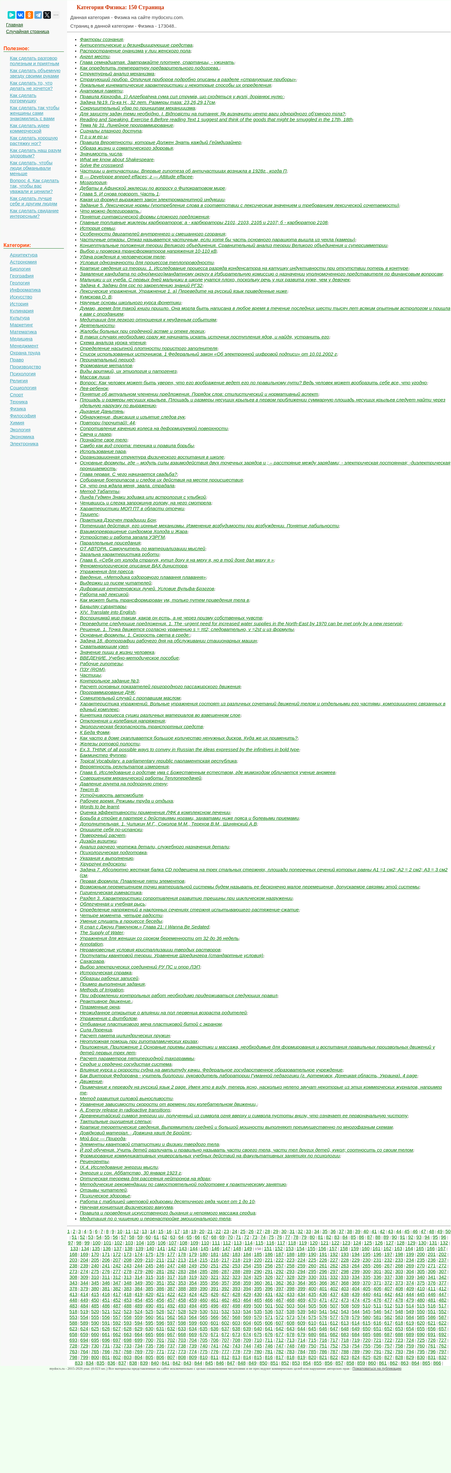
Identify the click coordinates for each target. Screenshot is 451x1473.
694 (84, 1340)
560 (149, 1317)
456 (160, 1300)
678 (291, 1334)
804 (138, 1357)
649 (356, 1328)
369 (356, 1282)
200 (421, 1254)
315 (149, 1277)
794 (410, 1351)
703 (182, 1340)
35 (325, 1231)
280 (149, 1271)
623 (73, 1328)
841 (166, 1363)
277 (117, 1271)
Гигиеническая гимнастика (111, 892)
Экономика (22, 436)
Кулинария (22, 310)
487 (117, 1305)
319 (193, 1277)
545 (367, 1311)
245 (149, 1265)
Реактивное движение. (106, 1001)
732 (117, 1345)
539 (301, 1311)
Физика (18, 408)
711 (269, 1340)
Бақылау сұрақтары (103, 606)
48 (431, 1231)
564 (193, 1317)
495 (204, 1305)
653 (399, 1328)
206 (106, 1260)
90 (394, 1237)
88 (378, 1237)
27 (259, 1231)
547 (388, 1311)
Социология (23, 387)
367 (334, 1282)
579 (356, 1317)
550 (421, 1311)
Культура (20, 317)
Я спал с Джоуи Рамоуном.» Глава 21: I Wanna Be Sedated (144, 926)
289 (247, 1271)
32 (300, 1231)
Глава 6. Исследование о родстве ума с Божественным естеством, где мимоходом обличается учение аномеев (207, 772)
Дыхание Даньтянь (102, 411)
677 (280, 1334)
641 (269, 1328)
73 (255, 1237)
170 (95, 1254)
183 (236, 1254)
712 (280, 1340)
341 (432, 1277)
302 (388, 1271)
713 (291, 1340)
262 (334, 1265)
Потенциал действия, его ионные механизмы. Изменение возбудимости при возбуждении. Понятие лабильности (209, 525)
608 (291, 1323)
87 (369, 1237)
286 (215, 1271)
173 (128, 1254)
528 (182, 1311)
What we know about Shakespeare (117, 159)
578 (345, 1317)
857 (339, 1363)
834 (90, 1363)
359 (247, 1282)
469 (301, 1300)
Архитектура (24, 254)
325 (258, 1277)
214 (193, 1260)
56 (115, 1237)
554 (84, 1317)
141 (161, 1248)
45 (407, 1231)
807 (171, 1357)
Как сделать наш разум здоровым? (35, 152)
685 (367, 1334)
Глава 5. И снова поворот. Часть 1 (119, 193)
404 (356, 1288)
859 (361, 1363)
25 (243, 1231)
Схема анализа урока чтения (113, 342)
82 (328, 1237)
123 (346, 1242)
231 (377, 1260)
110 (205, 1242)
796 (432, 1351)
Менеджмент (24, 345)
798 (73, 1357)
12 (136, 1231)
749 (301, 1345)
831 (432, 1357)
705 (204, 1340)
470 (312, 1300)
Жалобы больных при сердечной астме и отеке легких (142, 331)
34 (316, 1231)
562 (171, 1317)
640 (258, 1328)
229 (356, 1260)
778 (236, 1351)
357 (225, 1282)
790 (367, 1351)
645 (312, 1328)
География (22, 275)
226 (323, 1260)
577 (334, 1317)
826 (377, 1357)
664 (138, 1334)
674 (247, 1334)
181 (215, 1254)
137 (117, 1248)
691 (432, 1334)
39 (357, 1231)
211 (160, 1260)
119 (303, 1242)
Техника (19, 401)
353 (182, 1282)
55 (107, 1237)
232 (388, 1260)
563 (182, 1317)
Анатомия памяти (101, 90)
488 (128, 1305)
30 (284, 1231)
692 (443, 1334)
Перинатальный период (107, 359)
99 (87, 1242)
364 (301, 1282)
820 (312, 1357)
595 (149, 1323)
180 (204, 1254)
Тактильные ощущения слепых (115, 1121)
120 (314, 1242)
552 (443, 1311)
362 (280, 1282)
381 (106, 1288)
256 (269, 1265)
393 (236, 1288)
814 (247, 1357)
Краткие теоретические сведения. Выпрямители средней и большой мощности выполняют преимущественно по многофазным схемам (236, 1127)
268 (399, 1265)
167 (442, 1248)
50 (448, 1231)
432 (280, 1294)
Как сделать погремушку (23, 97)
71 (238, 1237)
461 (215, 1300)
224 (301, 1260)
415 (95, 1294)
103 (129, 1242)
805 (149, 1357)
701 (160, 1340)
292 (280, 1271)
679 (301, 1334)
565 (204, 1317)
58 (132, 1237)
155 (311, 1248)
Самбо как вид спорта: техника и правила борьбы (137, 445)
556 (106, 1317)
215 (204, 1260)
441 (377, 1294)
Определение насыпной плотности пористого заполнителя (148, 348)
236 (432, 1260)
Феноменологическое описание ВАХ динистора (133, 565)
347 (117, 1282)
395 (258, 1288)
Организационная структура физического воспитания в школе (152, 457)
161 (376, 1248)
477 (388, 1300)
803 (128, 1357)
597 (171, 1323)
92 (410, 1237)
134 (85, 1248)
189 (301, 1254)
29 (275, 1231)
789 (356, 1351)
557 (117, 1317)
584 (410, 1317)
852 (285, 1363)
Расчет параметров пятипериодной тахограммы (137, 1058)
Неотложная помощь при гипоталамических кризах (139, 1041)
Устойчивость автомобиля (111, 795)
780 (258, 1351)
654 (410, 1328)
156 (322, 1248)
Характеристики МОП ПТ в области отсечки (132, 508)
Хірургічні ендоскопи (103, 864)
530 (204, 1311)
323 (236, 1277)
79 (304, 1237)
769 (138, 1351)
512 (388, 1305)
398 (291, 1288)
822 (334, 1357)
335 (367, 1277)
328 (291, 1277)
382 (117, 1288)
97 (70, 1242)
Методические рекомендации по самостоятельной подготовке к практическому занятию (183, 1184)
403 (345, 1288)
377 (443, 1282)
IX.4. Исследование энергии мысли (119, 1167)
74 (263, 1237)
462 (225, 1300)
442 (388, 1294)
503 (291, 1305)
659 (84, 1334)
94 (427, 1237)
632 (171, 1328)
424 (193, 1294)
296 (323, 1271)
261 (323, 1265)
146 (215, 1248)
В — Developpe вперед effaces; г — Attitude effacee (136, 176)
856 (328, 1363)
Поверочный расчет (102, 835)
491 (160, 1305)
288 (236, 1271)
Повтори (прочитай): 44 (107, 422)
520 (95, 1311)
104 (140, 1242)
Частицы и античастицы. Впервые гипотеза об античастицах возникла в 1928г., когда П (183, 171)
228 (345, 1260)
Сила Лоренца (96, 1029)
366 (323, 1282)
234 (410, 1260)
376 (432, 1282)
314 (138, 1277)
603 (236, 1323)
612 (334, 1323)
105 (151, 1242)
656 (432, 1328)
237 (443, 1260)
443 (399, 1294)
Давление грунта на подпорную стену (123, 783)
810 (204, 1357)
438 (345, 1294)
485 (95, 1305)
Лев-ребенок (94, 388)
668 (182, 1334)
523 (128, 1311)
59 (140, 1237)
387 (171, 1288)
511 (377, 1305)
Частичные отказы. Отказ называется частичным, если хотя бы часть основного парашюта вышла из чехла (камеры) (217, 239)
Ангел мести (94, 56)
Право (17, 359)
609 (301, 1323)
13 (144, 1231)
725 (421, 1340)
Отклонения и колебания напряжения (122, 720)
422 (171, 1294)
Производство (25, 366)
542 (334, 1311)
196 (377, 1254)
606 (269, 1323)
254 (247, 1265)
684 (356, 1334)
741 (215, 1345)
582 (388, 1317)
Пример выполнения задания (112, 984)
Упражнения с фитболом (108, 1018)
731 (106, 1345)
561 (160, 1317)
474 (356, 1300)
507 (334, 1305)
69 (222, 1237)
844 (198, 1363)
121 (325, 1242)
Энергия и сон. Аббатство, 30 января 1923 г (130, 1172)
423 (182, 1294)
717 (334, 1340)
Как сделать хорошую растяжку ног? (34, 140)
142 (172, 1248)
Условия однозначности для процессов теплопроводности (147, 262)
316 (160, 1277)
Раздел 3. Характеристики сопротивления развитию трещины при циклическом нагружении (186, 898)
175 (149, 1254)
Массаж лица (94, 377)
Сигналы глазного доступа (111, 131)
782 (280, 1351)
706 (215, 1340)
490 (149, 1305)
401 (323, 1288)
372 (388, 1282)
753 (345, 1345)
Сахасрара (92, 961)
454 (138, 1300)
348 (128, 1282)
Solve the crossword (101, 165)
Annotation (91, 944)
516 (432, 1305)
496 (215, 1305)
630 (149, 1328)
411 (432, 1288)
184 (247, 1254)
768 (128, 1351)
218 (236, 1260)
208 (128, 1260)
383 (128, 1288)
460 (204, 1300)
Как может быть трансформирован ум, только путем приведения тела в (164, 600)
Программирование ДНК (107, 692)
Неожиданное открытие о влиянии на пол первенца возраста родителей (163, 1012)
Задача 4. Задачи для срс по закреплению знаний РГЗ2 (141, 285)
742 (225, 1345)
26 (251, 1231)
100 (97, 1242)
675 (258, 1334)
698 (128, 1340)
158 (344, 1248)
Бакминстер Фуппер (103, 755)
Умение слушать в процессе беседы (121, 921)
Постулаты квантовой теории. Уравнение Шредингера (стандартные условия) (171, 955)
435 (312, 1294)
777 (225, 1351)
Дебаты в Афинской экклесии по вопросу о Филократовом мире (152, 188)
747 (280, 1345)
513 (399, 1305)
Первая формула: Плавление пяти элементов (132, 881)
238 (73, 1265)
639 (247, 1328)
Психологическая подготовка (113, 852)
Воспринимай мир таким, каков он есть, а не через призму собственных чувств (171, 617)
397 (280, 1288)
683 (345, 1334)
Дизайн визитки (98, 841)
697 (117, 1340)
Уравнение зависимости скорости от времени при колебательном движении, (168, 1104)
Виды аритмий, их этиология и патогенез (128, 371)
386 (160, 1288)
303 (399, 1271)
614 (356, 1323)
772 (171, 1351)
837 (122, 1363)
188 (291, 1254)
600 (204, 1323)
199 (410, 1254)
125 (368, 1242)
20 (202, 1231)
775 (204, 1351)
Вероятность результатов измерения (124, 766)
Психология (23, 373)
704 (193, 1340)
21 (210, 1231)
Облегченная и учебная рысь (112, 904)
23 (226, 1231)
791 (377, 1351)
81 (320, 1237)
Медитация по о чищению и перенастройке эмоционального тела (155, 1218)
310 (95, 1277)
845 (209, 1363)
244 (138, 1265)
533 (236, 1311)
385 (149, 1288)
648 (345, 1328)
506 (323, 1305)
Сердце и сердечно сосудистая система (125, 1064)
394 (247, 1288)
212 (171, 1260)
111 (216, 1242)
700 (149, 1340)
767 (117, 1351)
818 (291, 1357)
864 (416, 1363)
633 (182, 1328)
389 (193, 1288)
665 (149, 1334)
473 (345, 1300)
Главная (14, 24)
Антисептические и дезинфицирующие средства (136, 45)
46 (415, 1231)
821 (323, 1357)
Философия (23, 415)
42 (382, 1231)
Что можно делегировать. (110, 211)
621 (432, 1323)
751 (323, 1345)
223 (291, 1260)
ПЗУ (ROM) (92, 669)
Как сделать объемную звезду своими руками (35, 73)
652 (388, 1328)
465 (258, 1300)
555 (95, 1317)
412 (443, 1288)
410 (421, 1288)
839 (144, 1363)
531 (215, 1311)
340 (421, 1277)
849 (252, 1363)
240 (95, 1265)
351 (160, 1282)
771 (160, 1351)
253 (236, 1265)
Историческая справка (105, 972)
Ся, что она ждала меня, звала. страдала (127, 485)
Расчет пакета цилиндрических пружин (125, 1035)
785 (312, 1351)
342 (443, 1277)
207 (117, 1260)
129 (411, 1242)
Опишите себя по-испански (111, 829)
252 (225, 1265)
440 (367, 1294)
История (19, 303)
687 (388, 1334)
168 (73, 1254)
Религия (19, 380)
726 (432, 1340)
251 (215, 1265)
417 (117, 1294)
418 (128, 1294)
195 (367, 1254)
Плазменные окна (100, 1007)
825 (367, 1357)
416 (106, 1294)
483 (73, 1305)
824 (356, 1357)
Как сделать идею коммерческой (29, 128)
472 (334, 1300)
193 (345, 1254)
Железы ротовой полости (110, 743)
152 (279, 1248)
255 (258, 1265)
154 (300, 1248)
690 (421, 1334)
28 (267, 1231)
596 (160, 1323)
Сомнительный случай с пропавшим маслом (130, 698)
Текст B (89, 789)
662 (117, 1334)
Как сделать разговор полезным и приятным (34, 60)
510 (367, 1305)
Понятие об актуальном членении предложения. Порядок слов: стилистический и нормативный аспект (199, 394)
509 (356, 1305)
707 (225, 1340)
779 (247, 1351)
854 (307, 1363)
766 (106, 1351)
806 (160, 1357)
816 (269, 1357)
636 (215, 1328)
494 (193, 1305)
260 (312, 1265)
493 (182, 1305)
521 (106, 1311)
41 (374, 1231)
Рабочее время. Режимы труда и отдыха (126, 801)
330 (312, 1277)
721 (377, 1340)
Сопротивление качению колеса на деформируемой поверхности (154, 428)
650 (367, 1328)
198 (399, 1254)
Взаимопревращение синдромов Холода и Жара (133, 531)
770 (149, 1351)
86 (361, 1237)
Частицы (90, 675)
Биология (20, 268)
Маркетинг (21, 324)
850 (263, 1363)
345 (95, 1282)
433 (291, 1294)
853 (296, 1363)
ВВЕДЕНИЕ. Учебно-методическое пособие (129, 658)
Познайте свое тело (103, 439)
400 (312, 1288)
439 (356, 1294)
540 (312, 1311)
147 (226, 1248)
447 (443, 1294)
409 (410, 1288)
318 (182, 1277)
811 (215, 1357)
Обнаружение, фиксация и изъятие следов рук (132, 417)
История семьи (97, 228)
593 (128, 1323)
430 (258, 1294)
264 (356, 1265)
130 (422, 1242)
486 (106, 1305)
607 (280, 1323)
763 (73, 1351)
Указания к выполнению (106, 858)
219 (247, 1260)
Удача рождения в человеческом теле (122, 256)
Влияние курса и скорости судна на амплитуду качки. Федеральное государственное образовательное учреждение (211, 1069)
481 (432, 1300)
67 (205, 1237)
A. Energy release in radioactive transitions (125, 1110)
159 (355, 1248)
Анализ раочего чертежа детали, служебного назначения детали (154, 846)
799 (84, 1357)
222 (280, 1260)
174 (138, 1254)
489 (138, 1305)
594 (138, 1323)
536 (269, 1311)
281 (160, 1271)
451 (106, 1300)
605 (258, 1323)
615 (367, 1323)
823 (345, 1357)
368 (345, 1282)
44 (398, 1231)
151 (268, 1248)
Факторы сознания (101, 39)
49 (439, 1231)
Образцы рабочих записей (109, 978)
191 (323, 1254)
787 (334, 1351)
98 (78, 1242)
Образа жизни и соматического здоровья (126, 148)
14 (152, 1231)
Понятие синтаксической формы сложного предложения (144, 216)
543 (345, 1311)
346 (106, 1282)
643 (291, 1328)
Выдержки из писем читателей (115, 583)
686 (377, 1334)
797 (443, 1351)
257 (280, 1265)
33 (308, 1231)
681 (323, 1334)
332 (334, 1277)
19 (193, 1231)
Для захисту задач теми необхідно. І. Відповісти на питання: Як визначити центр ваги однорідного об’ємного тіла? (212, 113)
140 (150, 1248)
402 (334, 1288)
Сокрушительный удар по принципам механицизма (137, 108)
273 (73, 1271)
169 (84, 1254)
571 (269, 1317)
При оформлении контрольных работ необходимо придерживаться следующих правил (178, 995)
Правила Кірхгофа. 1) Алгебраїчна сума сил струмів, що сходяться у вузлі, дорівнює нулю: (182, 96)
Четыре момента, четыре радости (121, 915)
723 (399, 1340)
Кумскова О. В (95, 296)
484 (84, 1305)
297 (334, 1271)
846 (220, 1363)
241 (106, 1265)
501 (269, 1305)
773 (182, 1351)
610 (312, 1323)
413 (73, 1294)
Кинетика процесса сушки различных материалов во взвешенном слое (160, 715)
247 (171, 1265)
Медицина (21, 338)
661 (106, 1334)
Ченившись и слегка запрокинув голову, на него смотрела (145, 502)
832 (443, 1357)
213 (182, 1260)
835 (101, 1363)
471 (323, 1300)
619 (410, 1323)
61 (156, 1237)
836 (111, 1363)
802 (117, 1357)
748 (291, 1345)
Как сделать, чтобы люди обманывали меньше (31, 168)
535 (258, 1311)
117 (281, 1242)
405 (367, 1288)
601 (215, 1323)
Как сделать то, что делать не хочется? (31, 85)
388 (182, 1288)
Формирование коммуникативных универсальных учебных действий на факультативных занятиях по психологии (210, 1155)
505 (312, 1305)
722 (388, 1340)
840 (155, 1363)
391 (215, 1288)
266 (377, 1265)
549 (410, 1311)
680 (312, 1334)
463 (236, 1300)
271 (432, 1265)
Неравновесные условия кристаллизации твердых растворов (150, 949)
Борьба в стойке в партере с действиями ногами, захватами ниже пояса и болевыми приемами (189, 818)
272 (443, 1265)
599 (193, 1323)
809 (193, 1357)
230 (367, 1260)
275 (95, 1271)
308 (73, 1277)
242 (117, 1265)
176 (160, 1254)
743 (236, 1345)
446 (432, 1294)
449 (84, 1300)
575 (312, 1317)
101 (107, 1242)
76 (279, 1237)
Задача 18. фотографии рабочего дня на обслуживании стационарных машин (168, 640)
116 (270, 1242)
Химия (17, 422)
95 (435, 1237)
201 (432, 1254)
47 (423, 1231)
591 (106, 1323)
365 (312, 1282)
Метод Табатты (99, 491)
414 (84, 1294)
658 (73, 1334)
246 (160, 1265)
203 (73, 1260)
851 (274, 1363)
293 (291, 1271)
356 (215, 1282)
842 (177, 1363)
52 (82, 1237)
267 (388, 1265)
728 (73, 1345)
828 (399, 1357)
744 (247, 1345)
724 (410, 1340)
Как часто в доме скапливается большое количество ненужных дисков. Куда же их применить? (188, 738)
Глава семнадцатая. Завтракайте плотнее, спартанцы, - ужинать (157, 62)
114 (249, 1242)
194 (356, 1254)
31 (292, 1231)
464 (247, 1300)
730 (95, 1345)
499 (247, 1305)
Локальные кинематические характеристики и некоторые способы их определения (175, 85)
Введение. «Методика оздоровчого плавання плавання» (143, 577)
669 (193, 1334)
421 (160, 1294)
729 (84, 1345)
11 (128, 1231)
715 (312, 1340)
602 (225, 1323)
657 (443, 1328)
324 (247, 1277)
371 (377, 1282)
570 (258, 1317)
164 (409, 1248)
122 (335, 1242)
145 (205, 1248)
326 (269, 1277)
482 (443, 1300)
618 (399, 1323)
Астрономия (23, 261)
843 (187, 1363)
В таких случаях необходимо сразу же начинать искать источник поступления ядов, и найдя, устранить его (204, 336)
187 (280, 1254)
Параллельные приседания (110, 542)
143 (183, 1248)
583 (399, 1317)
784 (301, 1351)
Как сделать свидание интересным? (34, 213)
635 (204, 1328)
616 (377, 1323)
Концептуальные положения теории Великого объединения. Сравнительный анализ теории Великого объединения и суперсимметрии (233, 245)
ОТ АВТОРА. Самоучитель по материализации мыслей (142, 548)
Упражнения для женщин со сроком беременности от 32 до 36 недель (159, 938)
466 (269, 1300)
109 (194, 1242)
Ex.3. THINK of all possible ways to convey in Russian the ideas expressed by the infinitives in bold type (189, 749)
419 (138, 1294)
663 (128, 1334)
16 (169, 1231)
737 (171, 1345)
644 (301, 1328)
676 (269, 1334)
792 (388, 1351)
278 (128, 1271)
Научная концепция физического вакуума (126, 1207)
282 (171, 1271)
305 (421, 1271)
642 (280, 1328)
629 (138, 1328)
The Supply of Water (101, 932)
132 (444, 1242)
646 (323, 1328)
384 (138, 1288)
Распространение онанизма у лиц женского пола (135, 50)
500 (258, 1305)
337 (388, 1277)
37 (341, 1231)
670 (204, 1334)
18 (185, 1231)
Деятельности (97, 325)
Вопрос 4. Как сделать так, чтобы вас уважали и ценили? (34, 186)
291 (269, 1271)
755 (367, 1345)
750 (312, 1345)
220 (258, 1260)
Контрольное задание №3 (109, 680)
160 (366, 1248)
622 (443, 1323)
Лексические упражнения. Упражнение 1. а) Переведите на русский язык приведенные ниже (183, 291)
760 (421, 1345)
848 (242, 1363)
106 (162, 1242)
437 (334, 1294)
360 (258, 1282)
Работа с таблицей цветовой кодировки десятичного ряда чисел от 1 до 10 (167, 1201)
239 (84, 1265)
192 (334, 1254)
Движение (91, 1081)
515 (421, 1305)
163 (398, 1248)
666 (160, 1334)
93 (419, 1237)
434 (301, 1294)
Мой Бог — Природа (102, 1138)
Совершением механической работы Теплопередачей (140, 778)
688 (399, 1334)
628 (128, 1328)
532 (225, 1311)
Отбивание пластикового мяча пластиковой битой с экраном (151, 1024)
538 (291, 1311)
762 (443, 1345)
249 (193, 1265)
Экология (20, 429)
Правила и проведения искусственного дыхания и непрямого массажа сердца (167, 1213)
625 (95, 1328)
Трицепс (89, 514)
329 (301, 1277)
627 (117, 1328)
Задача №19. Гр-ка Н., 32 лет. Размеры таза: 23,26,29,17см (147, 102)
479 (410, 1300)
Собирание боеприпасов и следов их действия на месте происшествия (161, 480)
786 (323, 1351)
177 (171, 1254)
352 (171, 1282)
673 (236, 1334)
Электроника (24, 443)
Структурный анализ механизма (117, 73)
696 (106, 1340)
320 (204, 1277)
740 (204, 1345)
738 (182, 1345)
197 (388, 1254)
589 (84, 1323)
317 (171, 1277)
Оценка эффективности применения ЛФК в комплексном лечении (155, 812)
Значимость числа (101, 153)
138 (129, 1248)
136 (107, 1248)
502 (280, 1305)
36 (333, 1231)
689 (410, 1334)
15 (160, 1231)
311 (106, 1277)
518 (73, 1311)
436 (323, 1294)
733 (128, 1345)
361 (269, 1282)
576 (323, 1317)
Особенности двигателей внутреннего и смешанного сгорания (152, 233)
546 (377, 1311)
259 (301, 1265)
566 (215, 1317)
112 (227, 1242)
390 (204, 1288)
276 (106, 1271)
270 (421, 1265)
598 (182, 1323)
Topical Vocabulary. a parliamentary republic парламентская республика (158, 761)
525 (149, 1311)
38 (349, 1231)
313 (128, 1277)
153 (290, 1248)
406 (377, 1288)
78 (296, 1237)
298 (345, 1271)
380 (95, 1288)
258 (291, 1265)
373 (399, 1282)
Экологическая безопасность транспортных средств (141, 726)
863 (404, 1363)
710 (258, 1340)
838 (133, 1363)
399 (301, 1288)
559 (138, 1317)
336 (377, 1277)
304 (410, 1271)
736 (160, 1345)
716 (323, 1340)
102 (118, 1242)
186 (269, 1254)
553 (73, 1317)
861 (383, 1363)
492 (171, 1305)
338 (399, 1277)
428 (236, 1294)
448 (73, 1300)
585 (421, 1317)
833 (79, 1363)
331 (323, 1277)
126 (379, 1242)
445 (421, 1294)
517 (443, 1305)
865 (426, 1363)
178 (182, 1254)
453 (128, 1300)
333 (345, 1277)
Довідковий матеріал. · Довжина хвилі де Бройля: (135, 1132)
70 (230, 1237)
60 (148, 1237)
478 (399, 1300)
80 (312, 1237)
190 (312, 1254)
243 (128, 1265)
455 (149, 1300)
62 (164, 1237)
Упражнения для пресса (106, 571)
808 (182, 1357)
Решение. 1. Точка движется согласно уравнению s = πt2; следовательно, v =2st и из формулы (187, 629)
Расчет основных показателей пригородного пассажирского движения (160, 686)
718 (345, 1340)
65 (189, 1237)
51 (74, 1237)
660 (95, 1334)
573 (291, 1317)
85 (353, 1237)
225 (312, 1260)
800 (95, 1357)
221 (269, 1260)
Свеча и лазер (95, 434)
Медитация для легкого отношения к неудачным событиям (148, 319)
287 (225, 1271)
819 (301, 1357)
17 (177, 1231)
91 (402, 1237)
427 (225, 1294)
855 (318, 1363)
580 (367, 1317)
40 (366, 1231)
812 (225, 1357)
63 (173, 1237)
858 (350, 1363)
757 (388, 1345)
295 (312, 1271)
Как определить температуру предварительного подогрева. (149, 68)
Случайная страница (27, 31)
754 (356, 1345)
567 (225, 1317)
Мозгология (93, 182)
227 (334, 1260)
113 (238, 1242)
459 (193, 1300)
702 (171, 1340)
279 (138, 1271)
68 (214, 1237)
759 (410, 1345)
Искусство (21, 296)
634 (193, 1328)
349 (138, 1282)
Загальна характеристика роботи (119, 554)
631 (160, 1328)
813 (236, 1357)
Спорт (16, 394)
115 (259, 1242)
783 (291, 1351)
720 (367, 1340)
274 (84, 1271)
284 (193, 1271)
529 (193, 1311)
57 (123, 1237)
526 (160, 1311)
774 (193, 1351)
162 (387, 1248)
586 (432, 1317)
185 (258, 1254)
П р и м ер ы (93, 136)
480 (421, 1300)
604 (247, 1323)
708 (236, 1340)
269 (410, 1265)
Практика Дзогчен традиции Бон (118, 520)
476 (377, 1300)
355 (204, 1282)
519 (84, 1311)
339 (410, 1277)
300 (367, 1271)
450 (95, 1300)
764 (84, 1351)
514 (410, 1305)
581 (377, 1317)
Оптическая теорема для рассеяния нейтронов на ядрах (145, 1178)
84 (345, 1237)
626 (106, 1328)
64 (181, 1237)
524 (138, 1311)
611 (323, 1323)
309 (84, 1277)
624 (84, 1328)
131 (433, 1242)
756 (377, 1345)
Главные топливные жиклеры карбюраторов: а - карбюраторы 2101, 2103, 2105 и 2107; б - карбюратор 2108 (204, 222)
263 (345, 1265)
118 (292, 1242)
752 (334, 1345)
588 (73, 1323)
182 (225, 1254)
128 (401, 1242)
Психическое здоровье (105, 1195)
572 (280, 1317)
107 (173, 1242)
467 (280, 1300)
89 (386, 1237)
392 (225, 1288)
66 (197, 1237)
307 (443, 1271)
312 (117, 1277)
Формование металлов (106, 365)
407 (388, 1288)
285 (204, 1271)
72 (246, 1237)
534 (247, 1311)
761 (432, 1345)
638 (236, 1328)
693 (73, 1340)
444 (410, 1294)
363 (291, 1282)
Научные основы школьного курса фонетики (130, 302)
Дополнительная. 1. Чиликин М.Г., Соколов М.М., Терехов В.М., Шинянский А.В (168, 823)
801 (106, 1357)
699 (138, 1340)
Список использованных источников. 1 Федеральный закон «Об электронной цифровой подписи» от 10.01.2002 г (208, 354)
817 (280, 1357)
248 (182, 1265)
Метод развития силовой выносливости (126, 1098)
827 (388, 1357)
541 (323, 1311)
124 (357, 1242)
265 (367, 1265)
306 (432, 1271)
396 (269, 1288)
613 (345, 1323)
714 (301, 1340)
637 (225, 1328)
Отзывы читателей (103, 1190)
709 (247, 1340)
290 (258, 1271)
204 (84, 1260)
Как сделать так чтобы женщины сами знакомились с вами (34, 113)
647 (334, 1328)
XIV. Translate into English (107, 612)
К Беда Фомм (94, 732)
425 (204, 1294)
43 (390, 1231)
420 (149, 1294)
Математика (23, 331)
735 (149, 1345)
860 (372, 1363)
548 (399, 1311)
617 (388, 1323)
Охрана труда (25, 352)
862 (394, 1363)
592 (117, 1323)
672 (225, 1334)
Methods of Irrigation (101, 989)
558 (128, 1317)
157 (333, 1248)
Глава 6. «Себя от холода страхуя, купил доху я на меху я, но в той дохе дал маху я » (177, 560)
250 (204, 1265)
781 (269, 1351)
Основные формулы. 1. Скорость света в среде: (135, 635)
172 (117, 1254)
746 (269, 1345)
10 (119, 1231)
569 (247, 1317)
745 (258, 1345)
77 (287, 1237)
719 (356, 1340)
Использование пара (103, 451)
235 (421, 1260)
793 (399, 1351)
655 (421, 1328)
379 (84, 1288)
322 (225, 1277)
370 (367, 1282)
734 (138, 1345)
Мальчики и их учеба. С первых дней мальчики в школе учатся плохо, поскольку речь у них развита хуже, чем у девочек (215, 279)
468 (291, 1300)
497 (225, 1305)
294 (301, 1271)
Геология (20, 282)
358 (236, 1282)
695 (95, 1340)
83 (337, 1237)
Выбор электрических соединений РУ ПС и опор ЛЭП (140, 966)
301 (377, 1271)
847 (231, 1363)
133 (74, 1248)
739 (193, 1345)
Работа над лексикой (104, 594)
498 (236, 1305)
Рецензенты (94, 1161)
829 (410, 1357)
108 (183, 1242)
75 (271, 1237)
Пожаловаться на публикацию (376, 1368)
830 (421, 1357)
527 (171, 1311)
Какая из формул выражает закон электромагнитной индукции (152, 199)
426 (215, 1294)
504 (301, 1305)
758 (399, 1345)
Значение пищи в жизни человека (117, 652)
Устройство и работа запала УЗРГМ (122, 537)
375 (421, 1282)
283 (182, 1271)
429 (247, 1294)
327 (280, 1277)
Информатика (25, 289)
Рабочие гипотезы (101, 663)
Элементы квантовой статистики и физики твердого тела (149, 1144)
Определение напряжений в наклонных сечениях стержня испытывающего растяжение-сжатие (189, 909)
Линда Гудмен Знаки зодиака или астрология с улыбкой (143, 497)
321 (215, 1277)
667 (171, 1334)
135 (96, 1248)
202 (443, 1254)
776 (215, 1351)
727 (443, 1340)
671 (215, 1334)
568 (236, 1317)
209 (138, 1260)
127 (390, 1242)
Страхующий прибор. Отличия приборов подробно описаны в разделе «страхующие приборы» (188, 79)
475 (367, 1300)
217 (225, 1260)
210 (149, 1260)
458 (182, 1300)
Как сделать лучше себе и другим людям (33, 200)
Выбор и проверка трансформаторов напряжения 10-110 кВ (148, 251)
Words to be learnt (99, 806)
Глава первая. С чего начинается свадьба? (128, 474)
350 (149, 1282)
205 (95, 1260)
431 (269, 1294)
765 (95, 1351)
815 (258, 1357)
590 (95, 1323)
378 (73, 1288)
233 (399, 1260)
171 (106, 1254)
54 (99, 1237)
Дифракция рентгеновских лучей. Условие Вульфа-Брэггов (147, 588)
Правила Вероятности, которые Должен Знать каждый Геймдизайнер (160, 142)
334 (356, 1277)
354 (193, 1282)
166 (431, 1248)
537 (280, 1311)
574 (301, 1317)
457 (171, 1300)
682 (334, 1334)
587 (443, 1317)
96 (443, 1237)
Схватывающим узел (104, 646)
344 (84, 1282)
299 (356, 1271)
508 (345, 1305)
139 (139, 1248)
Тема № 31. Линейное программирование (126, 125)
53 (91, 1237)
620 (421, 1323)
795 (421, 1351)
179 (193, 1254)
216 (215, 1260)
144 (194, 1248)
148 (237, 1248)
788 (345, 1351)
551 (432, 1311)
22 (218, 1231)
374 (410, 1282)
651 (377, 1328)
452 (117, 1300)
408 (399, 1288)
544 (356, 1311)
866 (437, 1363)
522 (117, 1311)
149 (248, 1248)
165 (420, 1248)
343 (73, 1282)
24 (234, 1231)
